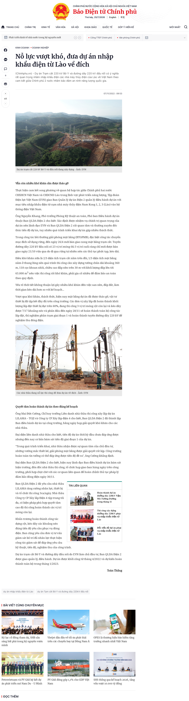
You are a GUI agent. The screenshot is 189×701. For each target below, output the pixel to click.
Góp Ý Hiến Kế (126, 27)
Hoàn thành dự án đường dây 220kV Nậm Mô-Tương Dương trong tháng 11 (109, 497)
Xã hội (75, 27)
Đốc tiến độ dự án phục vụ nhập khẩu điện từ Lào (109, 531)
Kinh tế (45, 27)
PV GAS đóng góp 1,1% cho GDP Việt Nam (68, 681)
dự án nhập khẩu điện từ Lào (18, 591)
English (112, 17)
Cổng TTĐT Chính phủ (100, 37)
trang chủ (10, 26)
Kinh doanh (22, 47)
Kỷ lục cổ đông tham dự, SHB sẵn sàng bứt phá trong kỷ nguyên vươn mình (22, 641)
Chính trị (30, 27)
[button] (75, 37)
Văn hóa (61, 27)
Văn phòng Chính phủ (128, 37)
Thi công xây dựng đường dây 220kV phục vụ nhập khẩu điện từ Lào (109, 515)
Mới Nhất (174, 27)
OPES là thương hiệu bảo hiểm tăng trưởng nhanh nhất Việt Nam (114, 639)
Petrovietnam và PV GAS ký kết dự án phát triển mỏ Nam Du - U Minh (22, 681)
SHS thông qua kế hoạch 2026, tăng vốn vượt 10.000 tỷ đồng (114, 681)
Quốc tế (107, 27)
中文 (123, 17)
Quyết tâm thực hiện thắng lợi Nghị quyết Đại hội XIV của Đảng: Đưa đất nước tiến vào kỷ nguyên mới (40, 35)
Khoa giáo (90, 27)
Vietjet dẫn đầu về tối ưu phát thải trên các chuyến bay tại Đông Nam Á (68, 639)
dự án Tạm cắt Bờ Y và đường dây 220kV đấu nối (62, 591)
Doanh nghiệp (40, 47)
